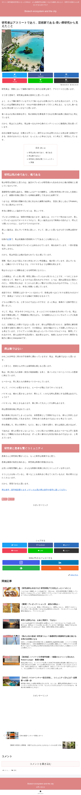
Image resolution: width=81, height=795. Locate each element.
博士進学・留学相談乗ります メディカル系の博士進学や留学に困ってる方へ (34, 490)
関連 (32, 163)
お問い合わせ (40, 788)
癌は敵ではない (34, 156)
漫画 (4, 499)
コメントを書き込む (40, 765)
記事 (9, 240)
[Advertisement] (40, 522)
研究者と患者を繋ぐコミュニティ (41, 159)
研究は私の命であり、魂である (40, 153)
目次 (37, 148)
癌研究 (11, 499)
